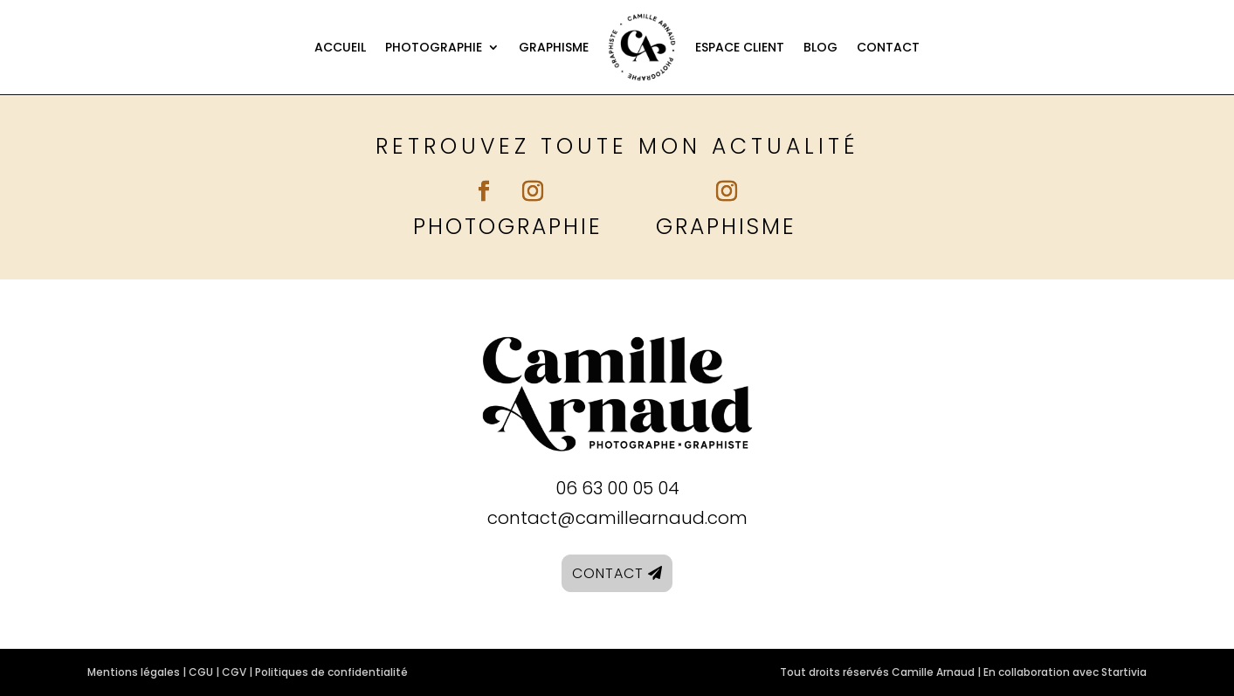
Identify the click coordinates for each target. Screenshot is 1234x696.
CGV (234, 672)
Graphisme (554, 47)
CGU (201, 672)
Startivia (1124, 672)
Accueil (340, 47)
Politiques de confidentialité (331, 672)
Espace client (739, 47)
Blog (820, 47)
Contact (888, 47)
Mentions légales (133, 672)
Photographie (433, 47)
